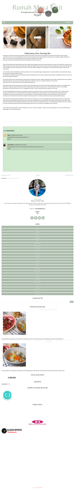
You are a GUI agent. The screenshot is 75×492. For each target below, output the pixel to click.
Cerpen (37, 232)
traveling (37, 288)
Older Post (69, 175)
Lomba (37, 260)
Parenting (37, 271)
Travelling (37, 291)
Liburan (37, 257)
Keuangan (38, 249)
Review (37, 277)
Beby (9, 135)
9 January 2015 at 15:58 (16, 135)
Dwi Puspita (11, 144)
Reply (9, 139)
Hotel (37, 240)
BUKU (37, 229)
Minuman (37, 268)
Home (38, 175)
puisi (37, 274)
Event (37, 235)
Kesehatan (37, 246)
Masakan (37, 263)
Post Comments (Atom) (13, 178)
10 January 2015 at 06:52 (20, 144)
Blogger (40, 487)
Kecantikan (37, 243)
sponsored (37, 282)
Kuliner (37, 254)
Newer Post (5, 175)
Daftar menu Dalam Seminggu (48, 309)
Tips (37, 285)
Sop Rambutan (48, 341)
